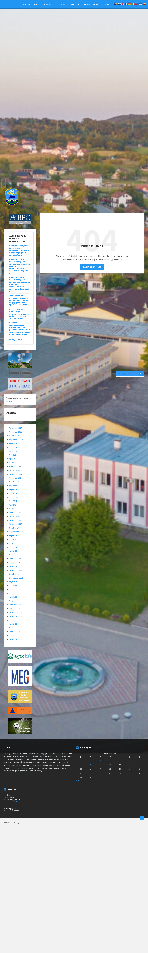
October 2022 (14, 574)
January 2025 (14, 470)
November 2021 (15, 616)
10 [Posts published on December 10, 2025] (100, 765)
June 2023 (13, 543)
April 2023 (13, 551)
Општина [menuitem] (46, 4)
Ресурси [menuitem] (75, 4)
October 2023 (14, 528)
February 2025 (15, 466)
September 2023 (16, 531)
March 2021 (13, 628)
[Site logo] (12, 207)
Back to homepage (92, 267)
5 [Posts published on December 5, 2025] (119, 761)
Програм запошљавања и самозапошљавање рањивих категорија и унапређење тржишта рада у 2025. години (19, 329)
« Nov (78, 780)
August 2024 (14, 489)
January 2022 (14, 608)
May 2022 (13, 593)
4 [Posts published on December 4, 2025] (110, 761)
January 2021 (14, 635)
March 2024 (13, 508)
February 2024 (15, 512)
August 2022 (14, 581)
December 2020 (15, 639)
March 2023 (13, 555)
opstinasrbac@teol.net (13, 802)
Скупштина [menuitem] (61, 4)
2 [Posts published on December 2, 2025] (90, 761)
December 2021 (15, 612)
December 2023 (15, 520)
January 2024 (14, 516)
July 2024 (13, 493)
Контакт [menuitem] (107, 4)
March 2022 (13, 601)
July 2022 (13, 585)
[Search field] (130, 374)
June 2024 (13, 497)
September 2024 (16, 485)
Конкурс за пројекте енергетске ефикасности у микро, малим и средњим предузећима (19, 250)
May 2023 (13, 547)
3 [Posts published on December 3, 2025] (100, 761)
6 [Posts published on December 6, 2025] (129, 761)
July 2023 (13, 539)
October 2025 (14, 435)
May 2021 (13, 620)
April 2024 (13, 505)
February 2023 (15, 558)
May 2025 (13, 455)
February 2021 (15, 631)
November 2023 (15, 524)
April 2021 (13, 624)
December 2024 (15, 474)
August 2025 (14, 443)
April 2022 (13, 597)
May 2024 (13, 501)
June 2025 (13, 451)
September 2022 (16, 578)
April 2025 (13, 458)
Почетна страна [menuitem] (29, 4)
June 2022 (13, 589)
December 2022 (15, 566)
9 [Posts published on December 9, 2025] (90, 765)
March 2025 (13, 462)
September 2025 (16, 439)
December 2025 (15, 428)
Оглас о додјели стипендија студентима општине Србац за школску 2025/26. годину (19, 314)
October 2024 (14, 482)
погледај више (16, 340)
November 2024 (15, 478)
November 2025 (15, 432)
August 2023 (14, 535)
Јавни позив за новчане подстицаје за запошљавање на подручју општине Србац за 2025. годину (19, 300)
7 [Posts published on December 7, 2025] (139, 761)
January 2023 (14, 562)
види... (9, 401)
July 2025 (13, 447)
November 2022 (15, 570)
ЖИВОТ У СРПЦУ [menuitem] (91, 4)
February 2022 (15, 604)
